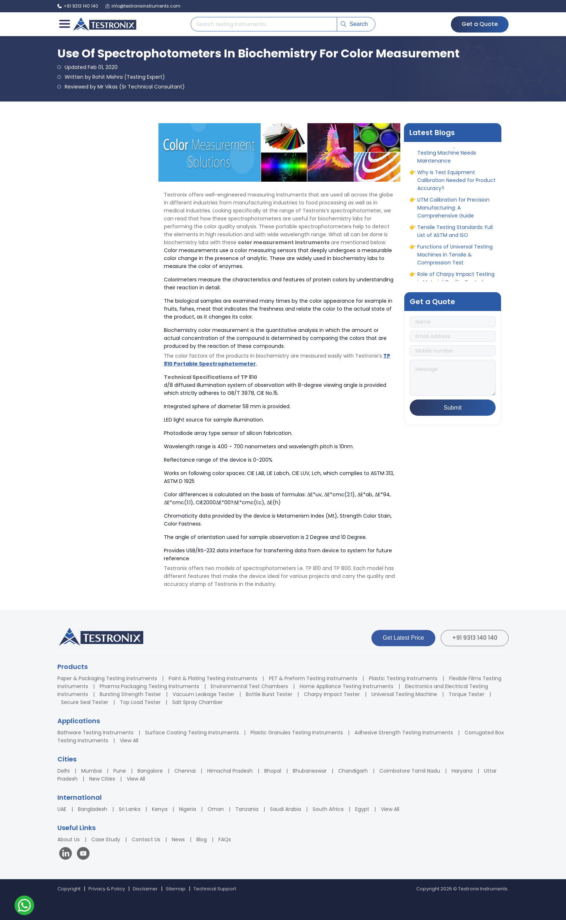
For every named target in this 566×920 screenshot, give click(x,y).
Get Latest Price (403, 638)
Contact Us (146, 839)
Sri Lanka (129, 809)
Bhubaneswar (310, 770)
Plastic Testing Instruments (403, 678)
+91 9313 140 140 (474, 638)
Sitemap (176, 888)
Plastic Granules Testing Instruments (297, 732)
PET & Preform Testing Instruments (313, 678)
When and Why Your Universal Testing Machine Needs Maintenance (455, 156)
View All (129, 740)
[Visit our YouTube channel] (83, 854)
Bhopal (272, 770)
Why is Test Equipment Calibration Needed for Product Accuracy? (456, 184)
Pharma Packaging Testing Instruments (149, 686)
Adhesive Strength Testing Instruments (403, 732)
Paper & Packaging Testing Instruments (107, 678)
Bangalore (150, 770)
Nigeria (187, 809)
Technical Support (214, 888)
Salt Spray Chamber (197, 702)
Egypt (362, 809)
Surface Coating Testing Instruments (192, 732)
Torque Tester (466, 694)
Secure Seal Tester (84, 702)
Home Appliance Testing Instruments (346, 686)
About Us (68, 839)
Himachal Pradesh (230, 770)
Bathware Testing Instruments (95, 732)
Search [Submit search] (354, 24)
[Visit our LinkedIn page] (67, 854)
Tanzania (246, 809)
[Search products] (264, 24)
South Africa (328, 809)
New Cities (102, 778)
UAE (61, 809)
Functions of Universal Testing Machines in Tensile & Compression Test (455, 258)
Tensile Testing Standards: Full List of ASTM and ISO (455, 235)
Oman (216, 809)
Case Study (105, 839)
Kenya (159, 809)
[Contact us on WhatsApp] (24, 906)
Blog (201, 839)
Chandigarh (353, 770)
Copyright (68, 888)
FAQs (224, 839)
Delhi (63, 770)
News (178, 839)
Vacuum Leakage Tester (203, 694)
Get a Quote (480, 24)
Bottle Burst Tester (269, 694)
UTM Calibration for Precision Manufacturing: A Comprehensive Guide (453, 211)
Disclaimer (145, 888)
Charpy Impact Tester (332, 694)
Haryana (462, 770)
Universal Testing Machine (404, 694)
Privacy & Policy (106, 888)
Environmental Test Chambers (249, 686)
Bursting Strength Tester (130, 694)
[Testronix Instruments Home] (104, 24)
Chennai (185, 770)
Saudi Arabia (285, 809)
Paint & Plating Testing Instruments (213, 678)
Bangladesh (92, 809)
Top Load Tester (140, 702)
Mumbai (91, 770)
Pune (119, 770)
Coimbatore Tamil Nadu (409, 770)
